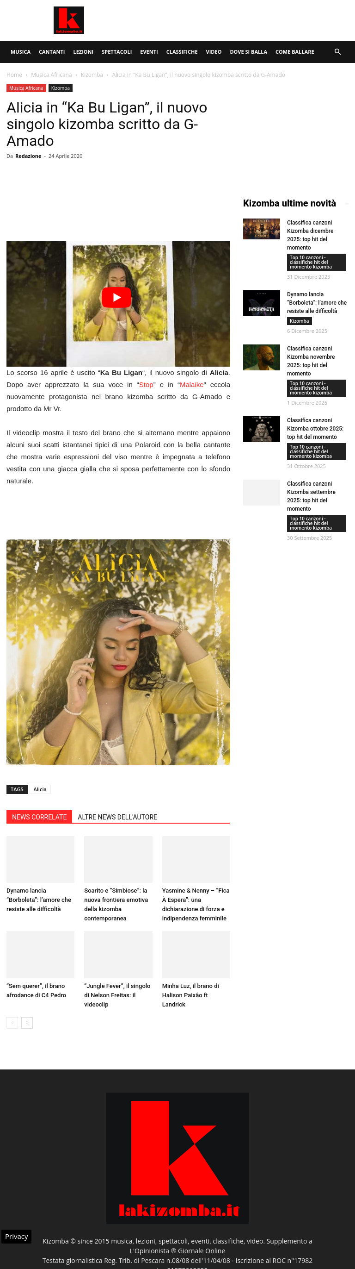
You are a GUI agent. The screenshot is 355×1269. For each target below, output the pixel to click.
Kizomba (92, 75)
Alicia (40, 789)
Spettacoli (117, 51)
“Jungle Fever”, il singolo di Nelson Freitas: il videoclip (117, 995)
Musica (21, 51)
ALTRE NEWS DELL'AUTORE (117, 817)
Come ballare (294, 51)
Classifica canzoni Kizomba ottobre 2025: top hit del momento (315, 428)
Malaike (192, 384)
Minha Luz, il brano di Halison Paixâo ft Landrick (190, 995)
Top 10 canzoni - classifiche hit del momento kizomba (311, 262)
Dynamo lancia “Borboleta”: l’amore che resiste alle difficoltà (38, 900)
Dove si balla (248, 51)
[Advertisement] (240, 20)
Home (14, 75)
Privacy (16, 1236)
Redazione (28, 155)
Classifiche (182, 51)
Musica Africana (51, 75)
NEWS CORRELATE (39, 817)
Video (214, 51)
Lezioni (83, 51)
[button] (337, 52)
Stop (146, 384)
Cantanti (52, 51)
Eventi (149, 51)
